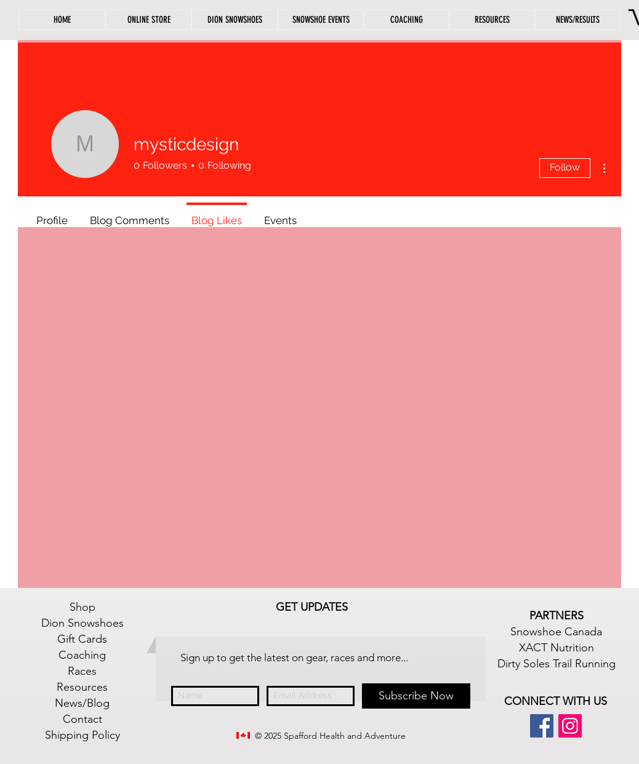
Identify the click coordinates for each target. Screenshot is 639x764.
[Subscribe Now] (416, 696)
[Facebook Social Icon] (541, 726)
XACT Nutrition (556, 647)
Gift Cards (82, 639)
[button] (491, 19)
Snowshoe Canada (556, 631)
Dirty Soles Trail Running (556, 663)
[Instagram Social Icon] (570, 726)
